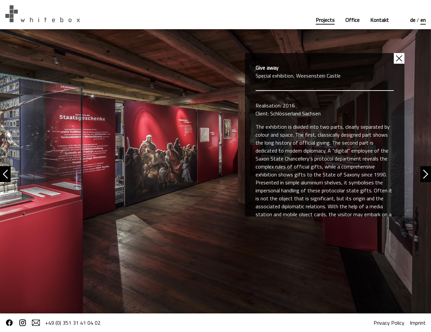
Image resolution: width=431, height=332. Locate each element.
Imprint (418, 323)
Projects (325, 20)
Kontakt (379, 20)
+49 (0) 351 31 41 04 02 (73, 323)
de (413, 20)
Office (352, 20)
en (423, 20)
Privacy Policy (389, 323)
